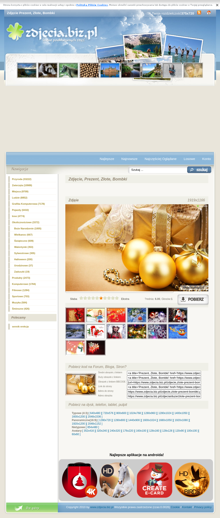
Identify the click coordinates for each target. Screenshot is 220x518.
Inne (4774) (18, 216)
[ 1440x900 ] (134, 420)
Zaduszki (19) (22, 271)
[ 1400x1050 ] (181, 413)
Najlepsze (107, 159)
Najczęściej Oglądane (160, 159)
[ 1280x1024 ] (165, 413)
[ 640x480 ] (95, 413)
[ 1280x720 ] (105, 420)
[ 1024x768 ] (135, 413)
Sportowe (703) (20, 296)
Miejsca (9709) (20, 191)
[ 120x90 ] (179, 430)
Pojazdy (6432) (20, 210)
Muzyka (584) (19, 302)
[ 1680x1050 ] (165, 420)
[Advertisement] (110, 119)
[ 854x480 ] (92, 427)
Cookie (175, 507)
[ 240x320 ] (114, 430)
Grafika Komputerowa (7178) (28, 203)
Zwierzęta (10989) (22, 185)
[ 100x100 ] (191, 430)
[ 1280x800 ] (119, 420)
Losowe (189, 159)
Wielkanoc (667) (23, 234)
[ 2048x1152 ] (94, 423)
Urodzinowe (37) (23, 265)
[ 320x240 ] (101, 430)
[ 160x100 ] (141, 430)
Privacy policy (203, 507)
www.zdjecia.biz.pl (102, 507)
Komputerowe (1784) (24, 284)
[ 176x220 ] (127, 430)
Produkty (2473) (21, 278)
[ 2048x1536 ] (94, 416)
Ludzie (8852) (20, 197)
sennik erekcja (20, 326)
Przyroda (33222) (21, 179)
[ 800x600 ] (121, 413)
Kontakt (187, 507)
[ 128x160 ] (154, 430)
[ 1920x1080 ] (181, 420)
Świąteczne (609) (24, 241)
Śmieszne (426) (20, 308)
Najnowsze (129, 159)
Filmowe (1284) (20, 290)
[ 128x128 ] (167, 430)
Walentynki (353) (23, 247)
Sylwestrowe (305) (24, 253)
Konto (206, 159)
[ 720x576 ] (108, 413)
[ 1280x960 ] (149, 413)
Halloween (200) (23, 259)
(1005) (28, 228)
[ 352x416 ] (88, 430)
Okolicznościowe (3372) (25, 222)
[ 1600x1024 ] (149, 420)
